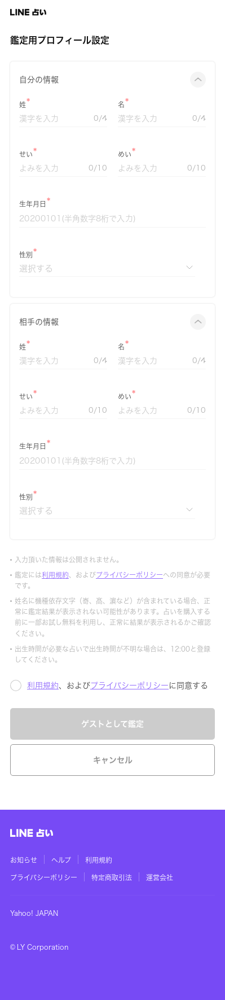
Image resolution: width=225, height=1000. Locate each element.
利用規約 (55, 574)
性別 (26, 254)
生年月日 (32, 203)
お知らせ (23, 860)
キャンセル (113, 760)
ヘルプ (61, 860)
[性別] (107, 268)
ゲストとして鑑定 (112, 724)
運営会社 (159, 877)
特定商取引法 (111, 877)
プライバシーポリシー (129, 574)
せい (26, 154)
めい (124, 154)
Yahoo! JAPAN (34, 913)
